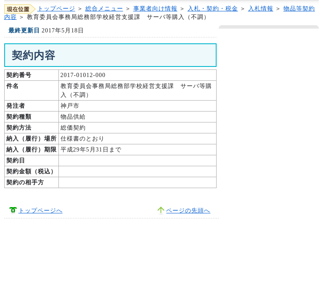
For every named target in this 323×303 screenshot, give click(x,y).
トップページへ (41, 210)
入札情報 (260, 8)
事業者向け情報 (155, 8)
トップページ (56, 8)
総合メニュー (104, 8)
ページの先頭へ (188, 210)
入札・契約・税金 (213, 8)
